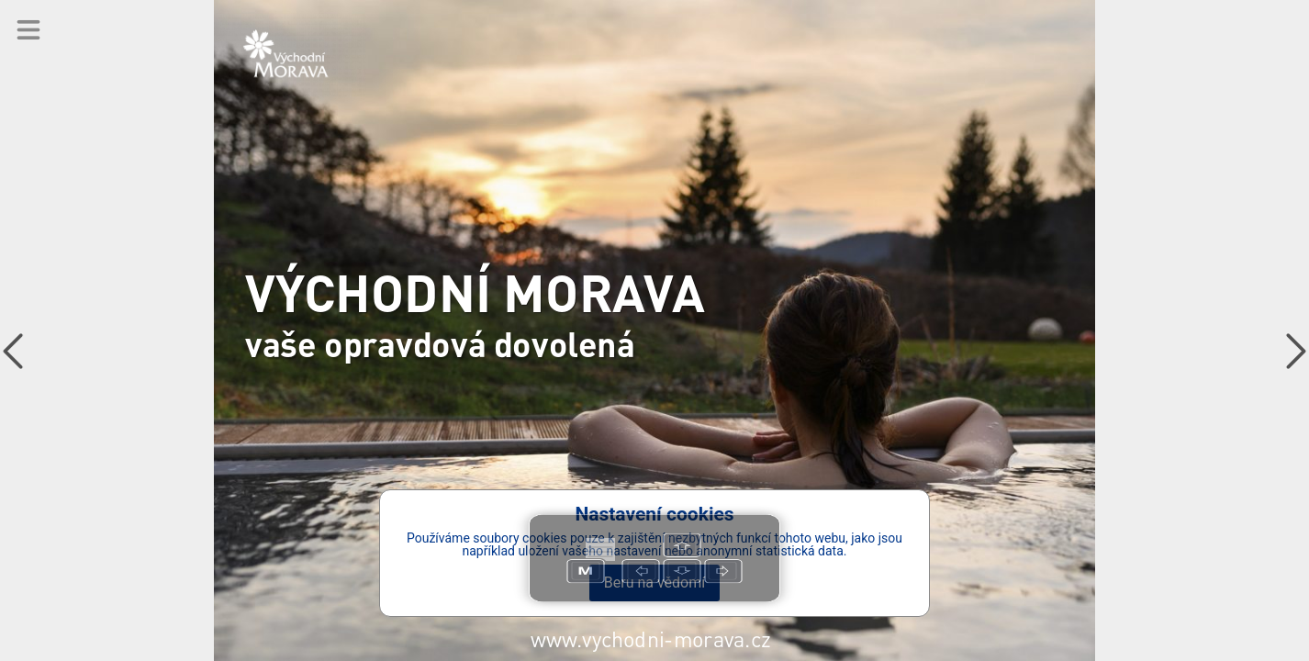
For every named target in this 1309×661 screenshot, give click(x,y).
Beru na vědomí (654, 582)
